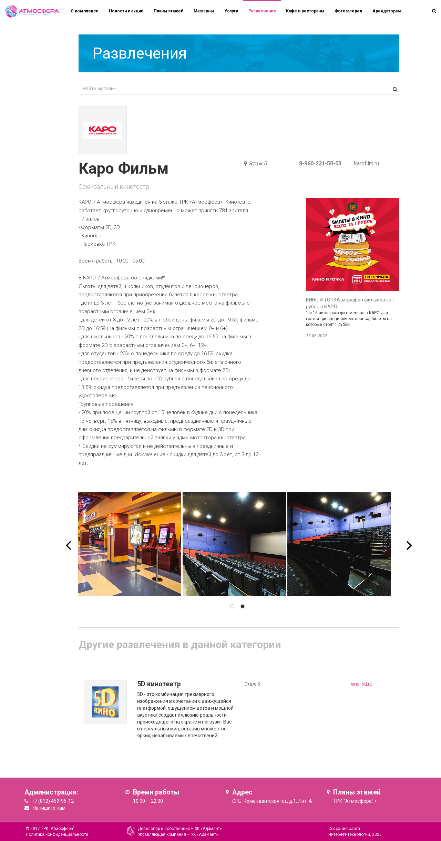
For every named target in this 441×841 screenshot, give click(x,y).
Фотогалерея (348, 11)
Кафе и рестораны (305, 11)
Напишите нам (49, 808)
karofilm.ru (366, 163)
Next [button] (409, 540)
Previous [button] (68, 540)
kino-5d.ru (361, 684)
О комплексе (85, 11)
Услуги (231, 11)
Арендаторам (386, 11)
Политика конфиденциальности (57, 834)
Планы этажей (168, 11)
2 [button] (242, 606)
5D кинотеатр (159, 684)
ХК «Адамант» (208, 828)
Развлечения (262, 11)
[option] (129, 544)
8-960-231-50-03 (320, 163)
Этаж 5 (257, 163)
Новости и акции (126, 11)
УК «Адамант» (204, 834)
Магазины (204, 11)
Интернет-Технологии (349, 834)
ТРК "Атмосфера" (353, 801)
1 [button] (232, 606)
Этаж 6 (252, 684)
